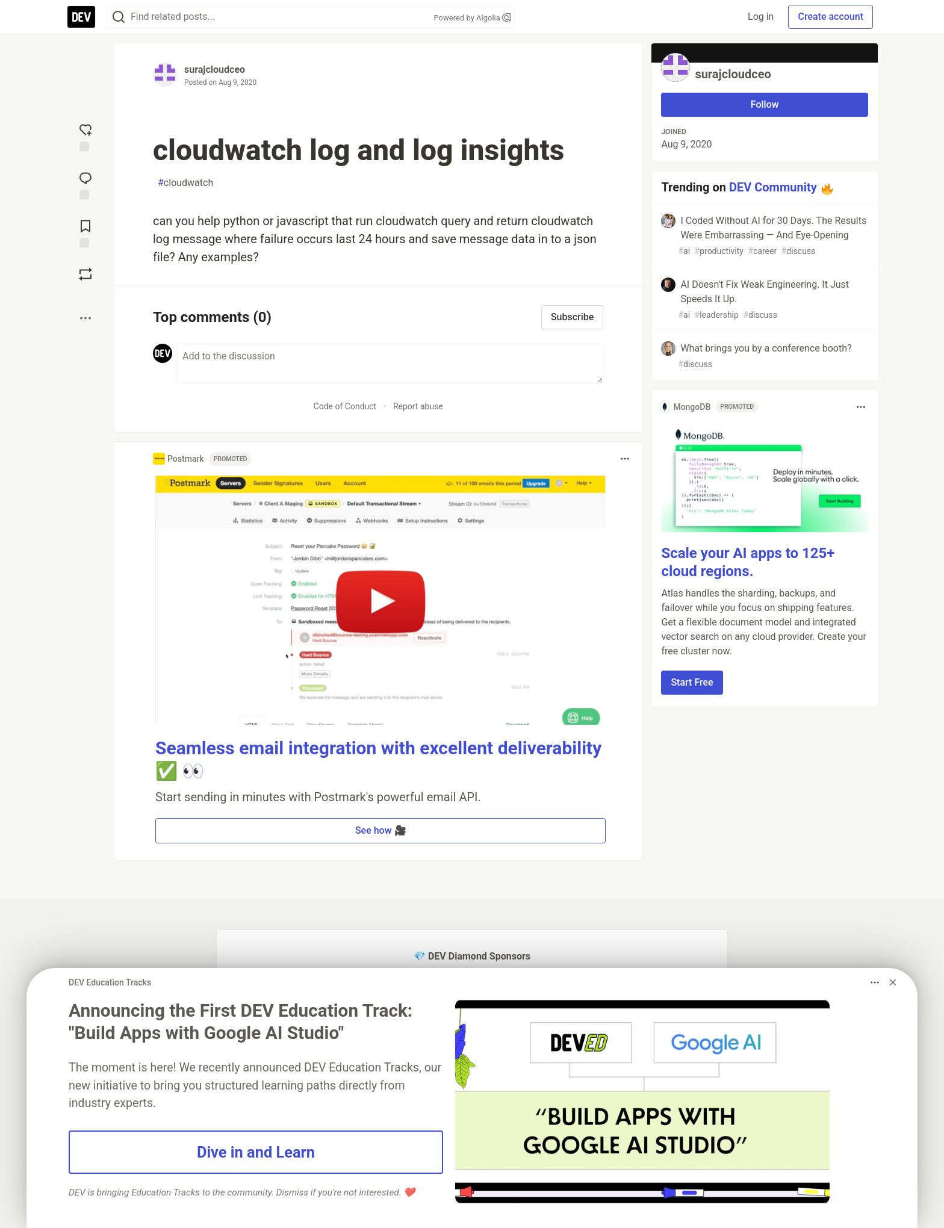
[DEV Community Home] (81, 17)
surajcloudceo (214, 69)
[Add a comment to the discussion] (390, 363)
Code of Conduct (345, 406)
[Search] (119, 17)
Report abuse (418, 406)
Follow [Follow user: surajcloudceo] (765, 104)
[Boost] (85, 274)
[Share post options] (85, 318)
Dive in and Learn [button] (256, 1152)
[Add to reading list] (85, 232)
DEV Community (773, 187)
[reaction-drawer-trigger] (85, 136)
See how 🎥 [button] (380, 830)
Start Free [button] (692, 682)
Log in (761, 16)
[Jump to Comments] (85, 184)
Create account (830, 16)
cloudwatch (185, 183)
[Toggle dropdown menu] (625, 458)
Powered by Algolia (472, 17)
